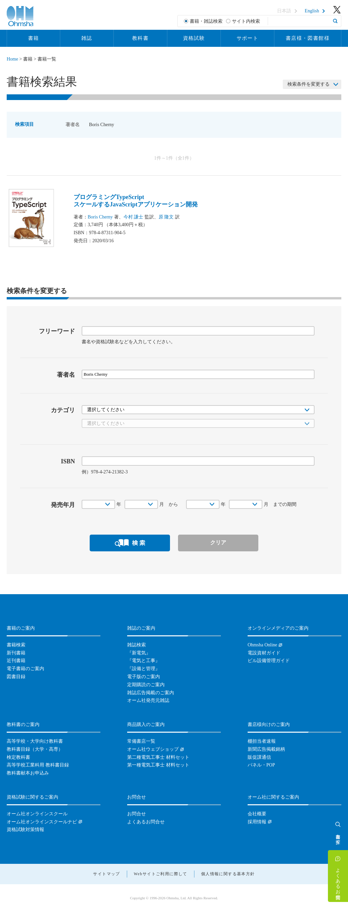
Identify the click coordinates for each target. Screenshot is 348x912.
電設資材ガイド (264, 652)
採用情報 (257, 821)
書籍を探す (338, 836)
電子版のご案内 (143, 676)
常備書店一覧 (141, 741)
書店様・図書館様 (308, 38)
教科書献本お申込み (28, 773)
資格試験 (194, 38)
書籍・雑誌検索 (206, 21)
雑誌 (86, 38)
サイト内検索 (246, 21)
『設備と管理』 (143, 668)
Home (12, 59)
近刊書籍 (16, 660)
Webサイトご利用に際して (160, 874)
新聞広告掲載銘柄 (266, 749)
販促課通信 (259, 757)
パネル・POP (261, 764)
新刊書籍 (16, 652)
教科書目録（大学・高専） (35, 749)
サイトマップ (106, 874)
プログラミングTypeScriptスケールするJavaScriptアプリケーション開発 (136, 201)
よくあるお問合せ (338, 881)
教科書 (140, 38)
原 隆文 (166, 216)
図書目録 (16, 676)
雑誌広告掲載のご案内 (150, 692)
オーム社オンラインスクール (37, 813)
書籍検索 (16, 644)
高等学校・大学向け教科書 (35, 741)
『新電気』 (139, 652)
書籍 (33, 38)
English (312, 11)
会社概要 (257, 813)
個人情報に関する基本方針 (228, 874)
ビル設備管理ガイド (269, 660)
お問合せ (136, 813)
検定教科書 (18, 757)
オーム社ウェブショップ (153, 749)
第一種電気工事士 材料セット (158, 764)
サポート (248, 38)
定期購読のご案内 (146, 684)
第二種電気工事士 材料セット (158, 757)
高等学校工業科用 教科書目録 (38, 764)
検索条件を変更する (308, 84)
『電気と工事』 (143, 660)
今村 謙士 (133, 216)
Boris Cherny (100, 216)
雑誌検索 (136, 644)
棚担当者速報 (262, 741)
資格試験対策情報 (25, 829)
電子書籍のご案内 (25, 668)
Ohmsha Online (262, 644)
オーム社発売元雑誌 (148, 700)
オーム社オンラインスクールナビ (42, 821)
